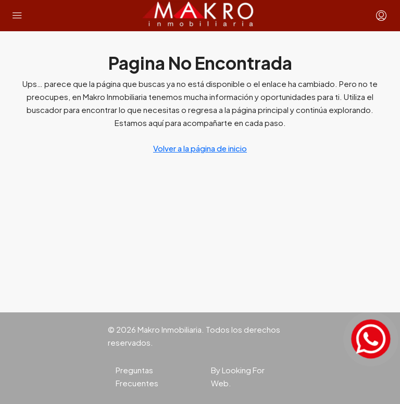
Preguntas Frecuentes (137, 376)
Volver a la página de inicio (200, 148)
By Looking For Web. (238, 376)
